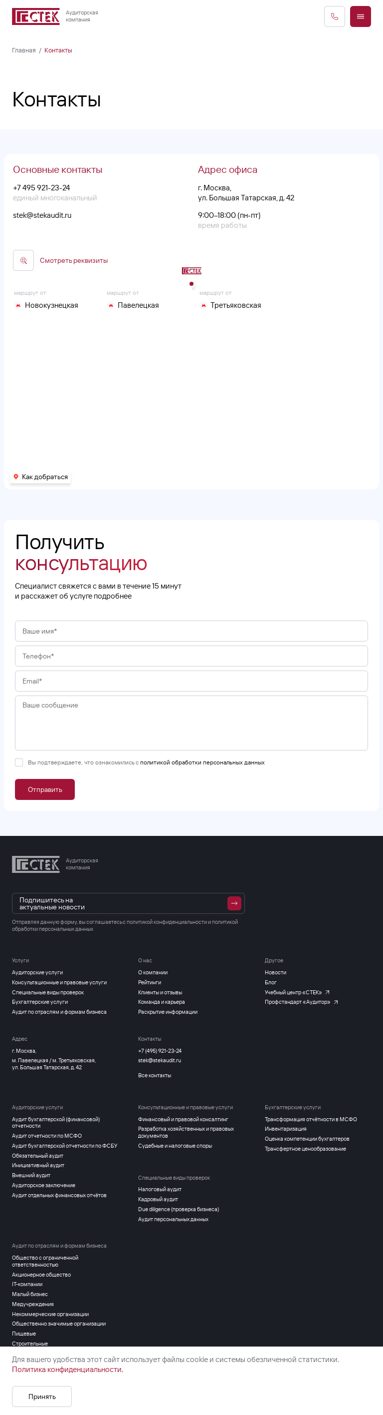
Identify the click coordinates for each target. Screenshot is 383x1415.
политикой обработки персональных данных (202, 779)
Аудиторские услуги (37, 1107)
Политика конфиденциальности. (67, 1369)
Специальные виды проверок (174, 1178)
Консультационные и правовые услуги (185, 1107)
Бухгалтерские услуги (293, 1107)
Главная (24, 50)
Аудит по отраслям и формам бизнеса (59, 1246)
